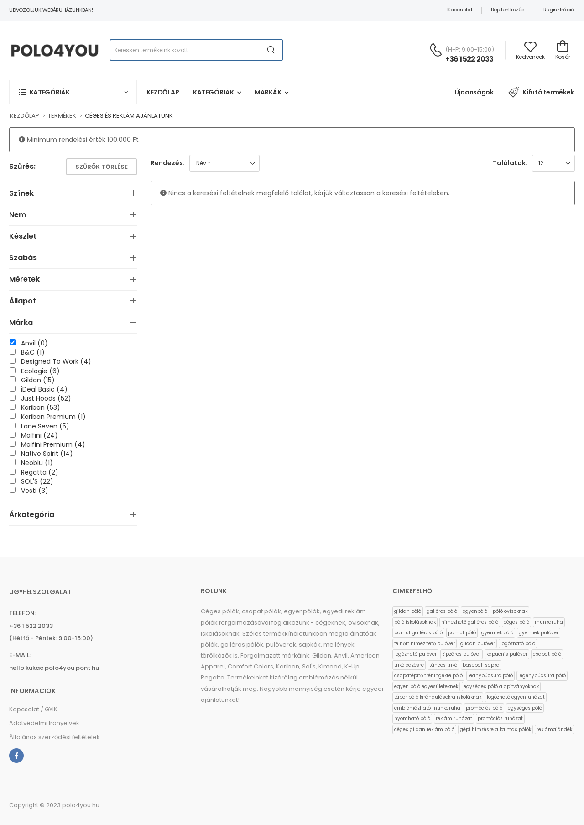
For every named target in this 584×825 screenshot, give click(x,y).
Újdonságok (474, 92)
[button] (73, 92)
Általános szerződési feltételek (54, 737)
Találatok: (510, 162)
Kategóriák (213, 92)
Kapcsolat (459, 9)
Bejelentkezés (507, 9)
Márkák (268, 92)
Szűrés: (22, 167)
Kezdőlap (162, 92)
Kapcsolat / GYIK (33, 709)
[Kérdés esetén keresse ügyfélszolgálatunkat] (436, 50)
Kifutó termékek (541, 92)
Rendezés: (168, 162)
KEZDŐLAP (24, 115)
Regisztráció (558, 9)
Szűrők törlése (101, 166)
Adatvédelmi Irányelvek (44, 723)
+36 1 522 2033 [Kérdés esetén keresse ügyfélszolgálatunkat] (469, 59)
